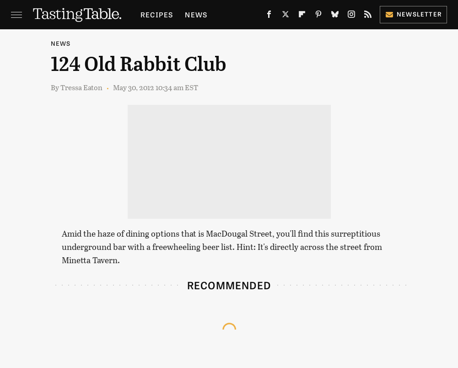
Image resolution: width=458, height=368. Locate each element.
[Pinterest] (318, 16)
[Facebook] (269, 16)
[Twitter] (285, 16)
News (196, 14)
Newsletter (413, 14)
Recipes (156, 14)
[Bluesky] (334, 16)
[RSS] (367, 16)
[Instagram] (351, 16)
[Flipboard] (302, 16)
